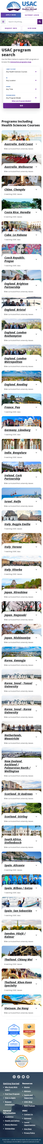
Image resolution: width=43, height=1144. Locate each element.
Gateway (27, 1118)
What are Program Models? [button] (21, 101)
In (6, 78)
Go (21, 105)
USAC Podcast (29, 1106)
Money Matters (11, 1125)
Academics (9, 1117)
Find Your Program (12, 1094)
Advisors (27, 1091)
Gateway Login (32, 15)
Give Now (32, 28)
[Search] (39, 21)
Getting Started (11, 1083)
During (8, 86)
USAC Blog (28, 1102)
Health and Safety (12, 1121)
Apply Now (11, 15)
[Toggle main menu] (3, 21)
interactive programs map (20, 62)
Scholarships (10, 1129)
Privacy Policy (29, 1133)
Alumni (27, 1087)
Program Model (10, 95)
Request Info (11, 28)
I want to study (11, 69)
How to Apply (10, 1098)
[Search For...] (22, 21)
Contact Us (28, 1114)
